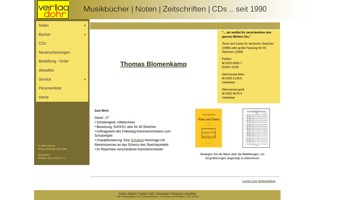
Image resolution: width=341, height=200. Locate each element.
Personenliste (50, 88)
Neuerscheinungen (54, 52)
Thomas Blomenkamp (153, 64)
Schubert (137, 140)
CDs (42, 43)
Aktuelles (46, 70)
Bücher (45, 34)
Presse (122, 193)
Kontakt (143, 193)
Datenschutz (162, 193)
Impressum (177, 193)
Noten (44, 25)
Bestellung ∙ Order (54, 61)
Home (44, 97)
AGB (151, 193)
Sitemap (132, 193)
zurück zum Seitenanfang (258, 181)
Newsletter (190, 193)
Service (45, 79)
